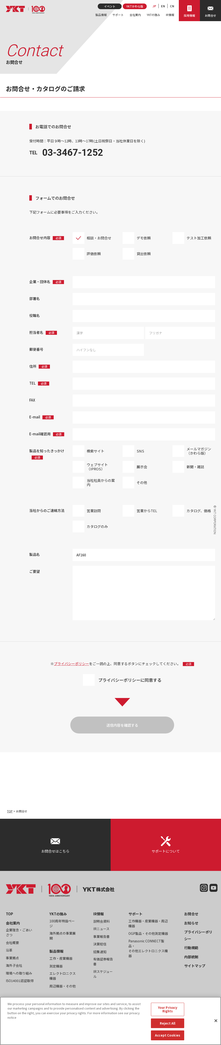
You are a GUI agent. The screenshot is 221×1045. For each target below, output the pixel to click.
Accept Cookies (167, 1038)
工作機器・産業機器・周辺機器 (148, 923)
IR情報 (170, 15)
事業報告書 (101, 936)
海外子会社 (14, 965)
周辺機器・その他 (62, 986)
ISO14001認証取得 (20, 980)
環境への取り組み (19, 973)
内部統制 (191, 956)
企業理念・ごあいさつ (19, 932)
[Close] (216, 1023)
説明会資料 (101, 921)
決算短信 (99, 944)
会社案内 (135, 15)
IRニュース (101, 928)
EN (163, 6)
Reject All (167, 1025)
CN (172, 6)
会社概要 (12, 942)
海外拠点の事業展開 (62, 935)
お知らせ (191, 922)
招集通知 (99, 951)
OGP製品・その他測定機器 (148, 933)
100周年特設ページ (62, 923)
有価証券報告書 (103, 961)
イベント (109, 6)
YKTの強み (153, 15)
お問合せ (191, 913)
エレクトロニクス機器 (62, 976)
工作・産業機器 (60, 958)
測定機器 (56, 966)
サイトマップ (194, 965)
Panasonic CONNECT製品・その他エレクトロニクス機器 (148, 948)
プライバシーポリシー (71, 663)
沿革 (9, 950)
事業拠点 (12, 957)
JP (154, 6)
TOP (10, 811)
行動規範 (191, 947)
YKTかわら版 (134, 6)
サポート (118, 15)
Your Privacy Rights (167, 1012)
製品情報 (101, 15)
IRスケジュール (103, 974)
